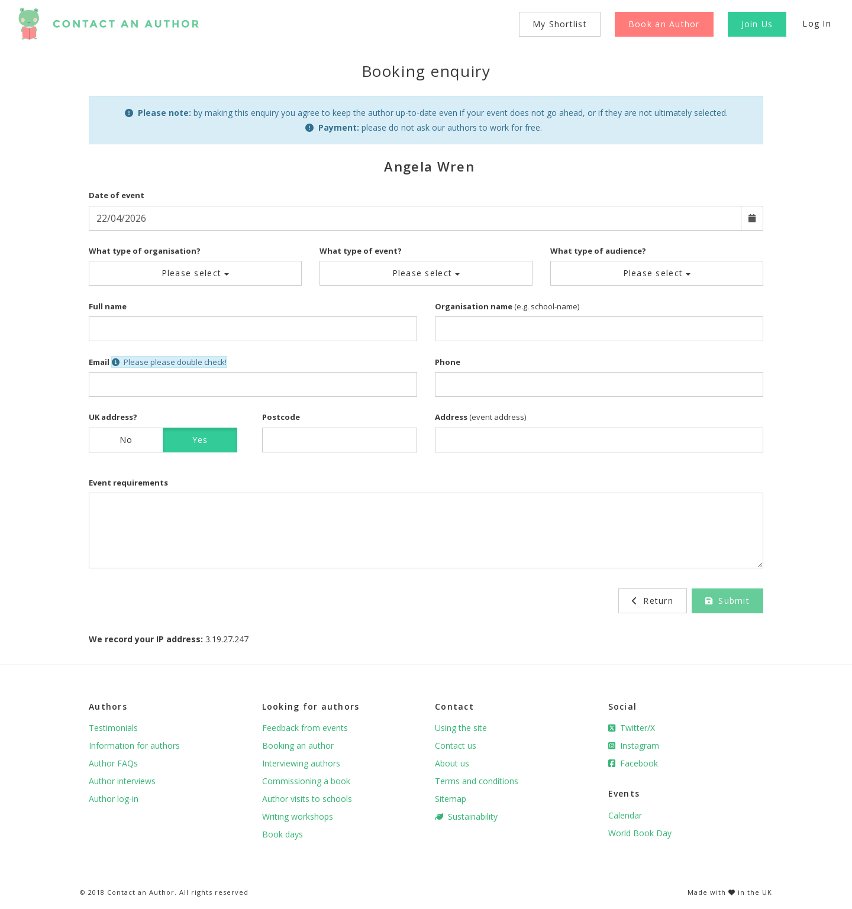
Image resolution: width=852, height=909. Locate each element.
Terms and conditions (476, 781)
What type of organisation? (145, 250)
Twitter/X (631, 727)
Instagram (633, 745)
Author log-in (113, 798)
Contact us (455, 745)
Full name (108, 306)
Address (451, 417)
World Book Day (640, 833)
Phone (447, 362)
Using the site (461, 727)
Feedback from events (305, 727)
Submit (727, 600)
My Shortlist (559, 24)
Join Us (757, 24)
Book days (282, 834)
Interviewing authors (301, 763)
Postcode (281, 417)
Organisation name (473, 306)
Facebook (633, 763)
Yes (200, 439)
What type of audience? (598, 250)
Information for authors (134, 745)
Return (652, 600)
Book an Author (664, 24)
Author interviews (122, 781)
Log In (816, 23)
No (126, 439)
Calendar (625, 815)
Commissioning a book (306, 781)
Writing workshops (297, 816)
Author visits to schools (307, 798)
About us (452, 763)
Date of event (116, 195)
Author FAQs (113, 763)
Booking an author (298, 745)
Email (99, 362)
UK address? (113, 417)
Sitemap (450, 798)
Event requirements (128, 482)
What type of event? (361, 250)
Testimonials (113, 727)
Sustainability (466, 816)
